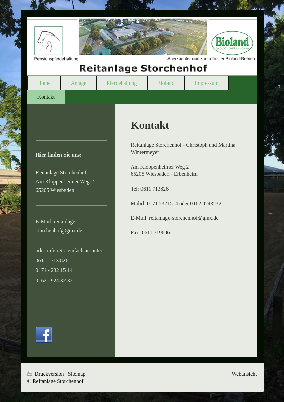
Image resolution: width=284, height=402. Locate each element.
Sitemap (76, 374)
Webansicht (244, 374)
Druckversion (46, 374)
